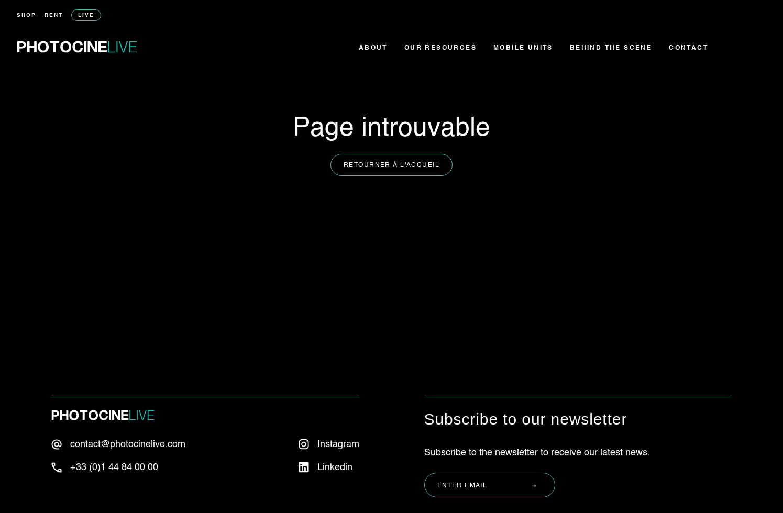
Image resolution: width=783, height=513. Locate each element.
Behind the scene (611, 48)
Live (86, 15)
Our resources (440, 48)
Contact (688, 48)
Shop (26, 15)
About (373, 48)
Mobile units (523, 48)
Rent (54, 15)
